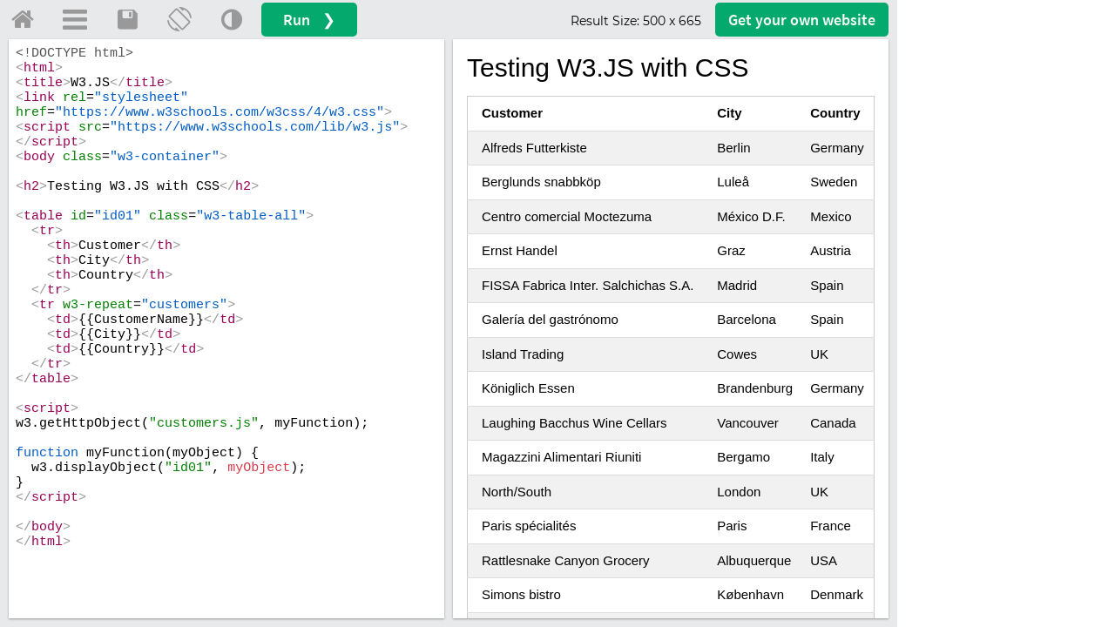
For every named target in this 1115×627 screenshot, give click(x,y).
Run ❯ (309, 20)
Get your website (801, 20)
